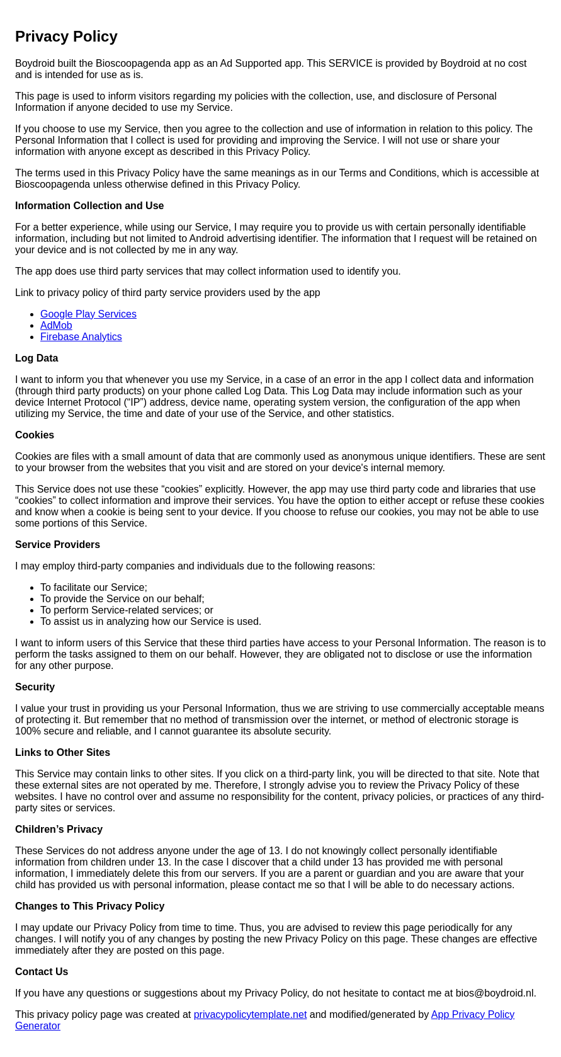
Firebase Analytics (81, 336)
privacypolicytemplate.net (250, 1014)
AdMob (56, 325)
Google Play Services (88, 314)
